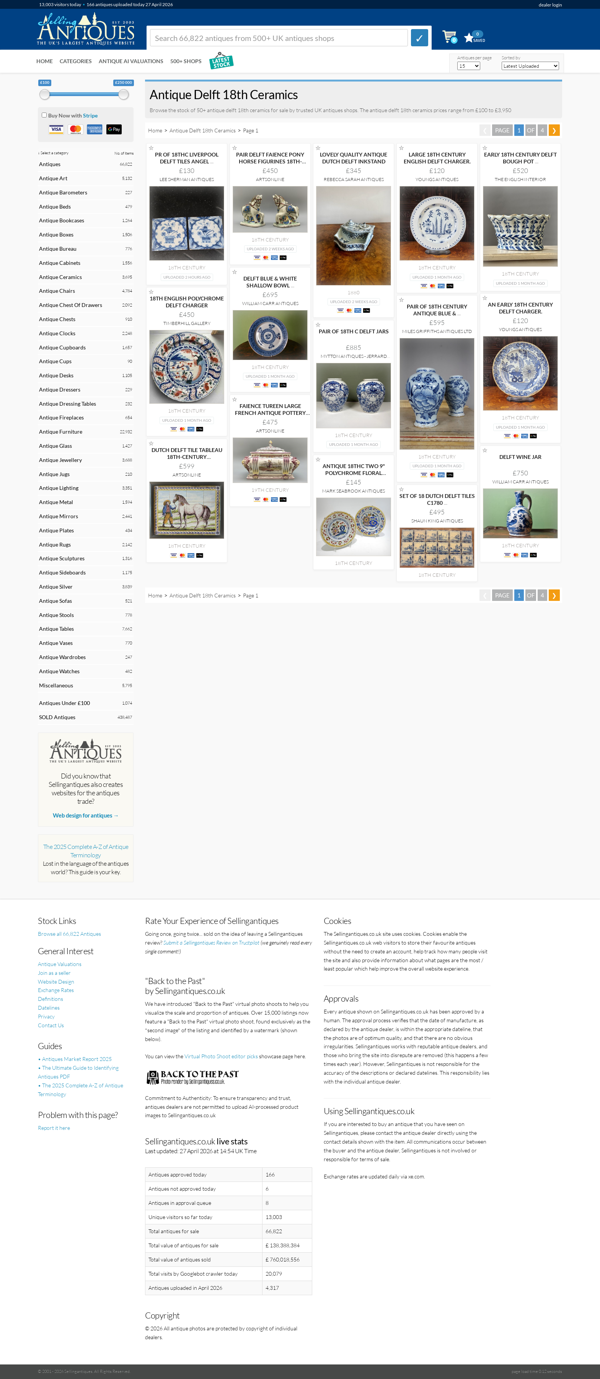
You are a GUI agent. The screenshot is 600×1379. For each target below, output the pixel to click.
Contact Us (51, 1025)
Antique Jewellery (60, 460)
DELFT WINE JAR (520, 457)
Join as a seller (54, 972)
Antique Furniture (60, 431)
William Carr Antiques (270, 303)
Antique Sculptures (62, 558)
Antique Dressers (59, 389)
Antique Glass (55, 445)
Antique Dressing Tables (67, 403)
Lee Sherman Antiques (187, 179)
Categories (76, 61)
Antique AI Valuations (131, 61)
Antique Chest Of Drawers (70, 305)
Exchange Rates (56, 990)
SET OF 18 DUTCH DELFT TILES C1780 (437, 499)
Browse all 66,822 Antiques (69, 933)
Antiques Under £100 (64, 703)
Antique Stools (56, 615)
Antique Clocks (57, 333)
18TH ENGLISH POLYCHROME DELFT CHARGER (187, 301)
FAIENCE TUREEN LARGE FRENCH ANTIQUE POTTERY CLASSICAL (270, 413)
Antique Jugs (54, 474)
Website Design (56, 981)
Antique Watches (59, 671)
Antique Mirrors (58, 516)
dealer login (550, 5)
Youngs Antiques (437, 179)
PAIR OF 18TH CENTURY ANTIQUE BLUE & (437, 310)
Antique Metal (56, 502)
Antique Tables (56, 628)
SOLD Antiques (57, 717)
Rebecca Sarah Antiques (354, 179)
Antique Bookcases (61, 220)
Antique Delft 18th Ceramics (203, 130)
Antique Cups (55, 361)
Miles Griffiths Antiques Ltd (437, 331)
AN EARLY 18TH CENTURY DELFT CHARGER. (520, 308)
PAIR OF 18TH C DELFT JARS (354, 331)
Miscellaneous (56, 685)
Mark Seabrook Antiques (353, 491)
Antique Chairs (57, 290)
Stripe (90, 115)
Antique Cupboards (62, 347)
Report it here (54, 1127)
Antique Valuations (60, 964)
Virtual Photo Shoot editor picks (221, 1056)
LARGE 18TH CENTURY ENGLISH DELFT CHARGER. (437, 158)
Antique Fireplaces (61, 417)
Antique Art (53, 178)
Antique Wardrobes (62, 657)
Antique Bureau (58, 248)
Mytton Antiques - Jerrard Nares (354, 358)
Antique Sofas (55, 600)
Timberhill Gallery (186, 323)
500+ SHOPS (186, 61)
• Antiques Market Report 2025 (75, 1059)
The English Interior (520, 179)
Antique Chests (57, 319)
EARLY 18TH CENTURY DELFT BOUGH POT (520, 158)
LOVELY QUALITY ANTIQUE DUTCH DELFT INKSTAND (353, 158)
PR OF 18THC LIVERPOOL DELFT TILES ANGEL (186, 158)
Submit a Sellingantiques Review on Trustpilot (211, 942)
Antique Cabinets (59, 262)
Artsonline (270, 179)
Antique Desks (56, 375)
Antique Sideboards (62, 572)
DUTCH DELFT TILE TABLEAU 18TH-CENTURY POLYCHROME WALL (187, 457)
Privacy (46, 1016)
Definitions (50, 998)
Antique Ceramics (60, 277)
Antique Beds (55, 206)
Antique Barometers (63, 192)
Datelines (49, 1007)
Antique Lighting (58, 488)
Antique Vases (56, 643)
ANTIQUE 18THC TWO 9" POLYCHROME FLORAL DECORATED (354, 473)
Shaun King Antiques (437, 521)
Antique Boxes (56, 234)
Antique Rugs (55, 544)
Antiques (49, 164)
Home (44, 61)
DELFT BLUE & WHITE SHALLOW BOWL (270, 282)
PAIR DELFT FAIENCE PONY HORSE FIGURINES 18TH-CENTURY (270, 161)
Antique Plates (56, 530)
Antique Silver (56, 586)
